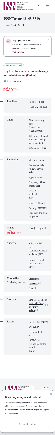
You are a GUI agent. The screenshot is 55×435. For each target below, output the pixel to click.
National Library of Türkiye (36, 305)
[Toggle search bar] (38, 6)
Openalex (33, 283)
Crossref (33, 279)
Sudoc (32, 288)
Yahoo (32, 310)
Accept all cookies (27, 424)
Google (41, 300)
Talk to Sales (18, 52)
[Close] (51, 394)
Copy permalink (13, 81)
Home (7, 25)
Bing (31, 300)
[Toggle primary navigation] (47, 6)
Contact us (45, 389)
